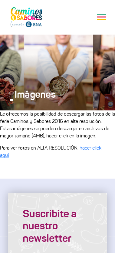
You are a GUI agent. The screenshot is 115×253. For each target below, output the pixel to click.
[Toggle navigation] (101, 17)
